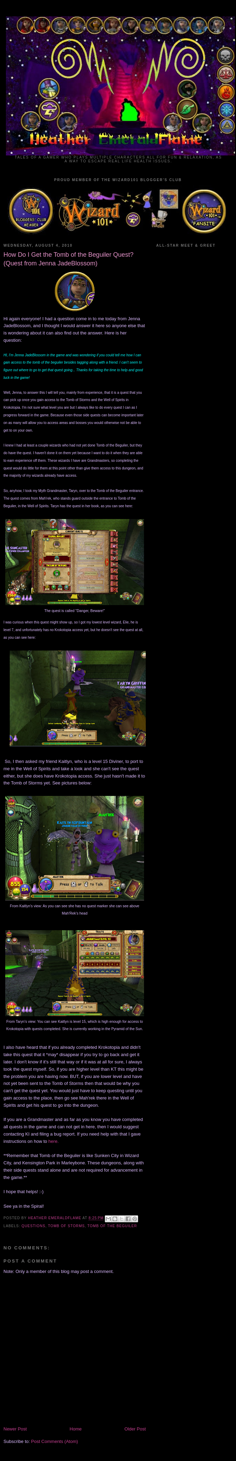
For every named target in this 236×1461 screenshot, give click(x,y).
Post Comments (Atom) (54, 1441)
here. (53, 1141)
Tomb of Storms (66, 1226)
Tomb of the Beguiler (112, 1226)
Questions (33, 1226)
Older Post (135, 1429)
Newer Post (15, 1429)
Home (76, 1429)
